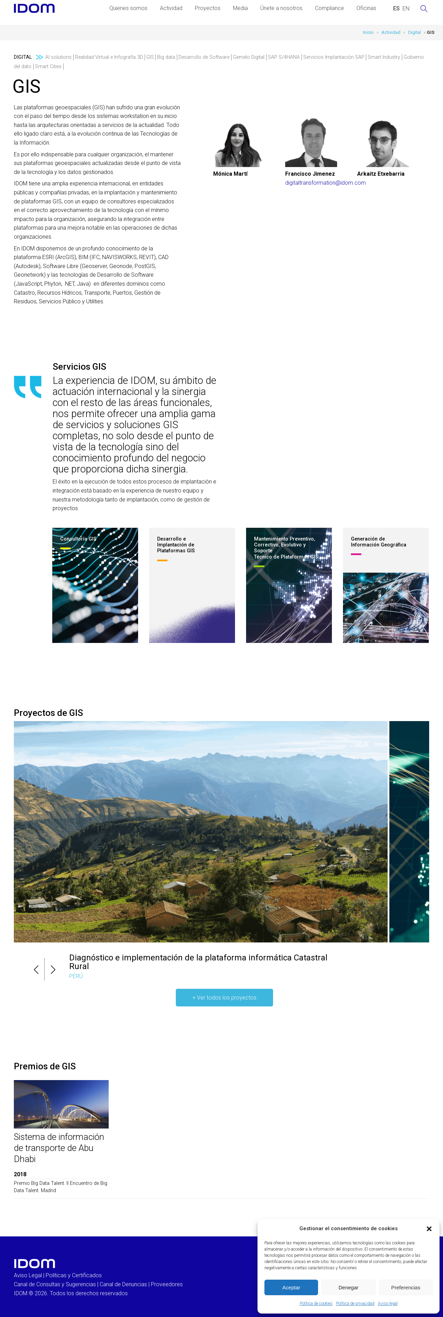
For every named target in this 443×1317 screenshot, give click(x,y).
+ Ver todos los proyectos (224, 997)
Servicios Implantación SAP (333, 57)
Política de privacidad (355, 1303)
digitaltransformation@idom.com (325, 182)
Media (240, 8)
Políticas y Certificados (74, 1275)
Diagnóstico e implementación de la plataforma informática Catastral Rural (198, 962)
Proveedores (167, 1284)
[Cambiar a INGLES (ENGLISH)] (406, 8)
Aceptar (291, 1287)
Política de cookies (316, 1303)
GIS (150, 57)
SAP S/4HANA (284, 57)
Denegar (348, 1287)
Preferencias (405, 1287)
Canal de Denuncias (123, 1284)
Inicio (368, 32)
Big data (166, 57)
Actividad (171, 8)
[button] (429, 1228)
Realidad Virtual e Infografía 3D (109, 57)
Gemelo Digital (248, 57)
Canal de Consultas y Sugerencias (55, 1284)
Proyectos (207, 8)
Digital (414, 32)
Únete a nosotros (281, 8)
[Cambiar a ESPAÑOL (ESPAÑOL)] (396, 8)
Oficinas (366, 8)
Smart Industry (384, 57)
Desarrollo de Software (204, 57)
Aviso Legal (28, 1275)
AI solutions (58, 57)
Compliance (329, 8)
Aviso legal (388, 1303)
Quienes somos (128, 8)
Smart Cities (48, 67)
